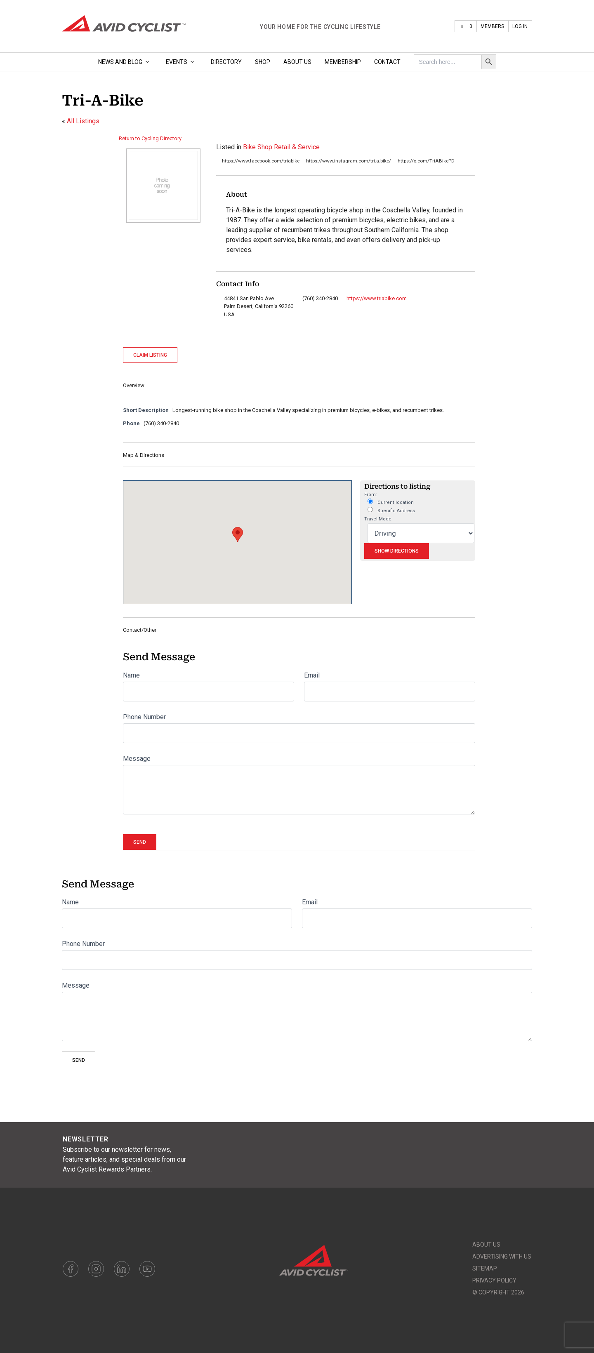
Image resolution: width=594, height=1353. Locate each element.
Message (137, 758)
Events (182, 62)
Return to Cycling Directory (150, 138)
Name (131, 675)
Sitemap (484, 1268)
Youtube (147, 1269)
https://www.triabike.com (376, 298)
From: (370, 494)
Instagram (96, 1269)
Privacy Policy (494, 1280)
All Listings (83, 121)
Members (492, 26)
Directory (226, 62)
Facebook (70, 1269)
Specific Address (391, 510)
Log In (520, 26)
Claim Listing (150, 355)
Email (312, 675)
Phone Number (144, 717)
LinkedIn (122, 1269)
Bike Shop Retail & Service (281, 147)
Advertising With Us (501, 1256)
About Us (297, 62)
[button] (237, 534)
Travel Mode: (378, 519)
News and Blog (125, 62)
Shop (262, 62)
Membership (343, 62)
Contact (387, 62)
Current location (391, 502)
